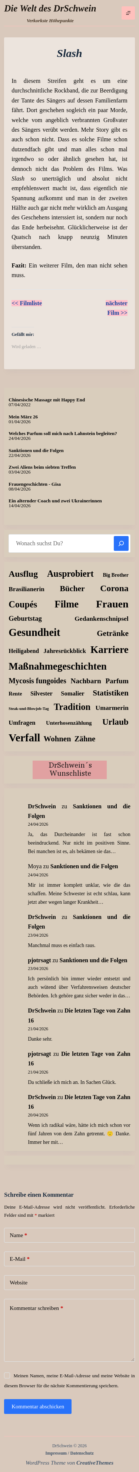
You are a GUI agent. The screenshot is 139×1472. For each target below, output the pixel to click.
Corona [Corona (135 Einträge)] (114, 588)
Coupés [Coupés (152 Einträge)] (23, 604)
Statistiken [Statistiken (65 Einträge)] (111, 692)
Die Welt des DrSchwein (50, 8)
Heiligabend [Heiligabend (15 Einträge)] (24, 651)
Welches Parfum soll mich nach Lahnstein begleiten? (63, 433)
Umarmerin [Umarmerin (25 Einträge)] (112, 707)
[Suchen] (121, 543)
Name (18, 1235)
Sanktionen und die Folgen (36, 450)
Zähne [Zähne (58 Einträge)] (85, 738)
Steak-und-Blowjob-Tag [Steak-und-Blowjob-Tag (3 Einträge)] (29, 709)
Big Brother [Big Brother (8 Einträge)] (115, 575)
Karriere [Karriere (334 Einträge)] (109, 649)
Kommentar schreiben (36, 1308)
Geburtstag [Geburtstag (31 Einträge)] (25, 618)
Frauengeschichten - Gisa (35, 484)
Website (18, 1283)
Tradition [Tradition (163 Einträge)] (72, 707)
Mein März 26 (23, 417)
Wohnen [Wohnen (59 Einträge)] (57, 738)
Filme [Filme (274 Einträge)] (66, 604)
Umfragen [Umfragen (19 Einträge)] (22, 722)
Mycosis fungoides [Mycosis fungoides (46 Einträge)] (37, 681)
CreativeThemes (94, 1463)
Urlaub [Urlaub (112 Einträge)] (115, 722)
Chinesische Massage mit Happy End (47, 399)
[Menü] (128, 13)
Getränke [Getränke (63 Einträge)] (113, 633)
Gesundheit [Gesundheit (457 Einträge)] (34, 632)
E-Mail (20, 1259)
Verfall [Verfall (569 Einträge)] (24, 738)
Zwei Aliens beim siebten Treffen (42, 467)
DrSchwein (42, 806)
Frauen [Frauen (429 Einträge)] (112, 604)
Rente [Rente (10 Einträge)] (15, 694)
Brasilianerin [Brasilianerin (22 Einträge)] (26, 589)
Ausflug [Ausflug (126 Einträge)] (23, 574)
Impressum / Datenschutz (69, 1453)
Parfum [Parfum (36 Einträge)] (116, 681)
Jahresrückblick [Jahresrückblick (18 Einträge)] (64, 650)
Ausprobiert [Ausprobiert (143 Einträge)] (70, 574)
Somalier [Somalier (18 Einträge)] (72, 693)
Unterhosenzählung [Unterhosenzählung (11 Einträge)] (69, 723)
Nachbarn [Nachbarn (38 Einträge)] (85, 681)
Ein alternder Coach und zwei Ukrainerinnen (55, 500)
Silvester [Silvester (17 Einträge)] (41, 693)
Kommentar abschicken (37, 1406)
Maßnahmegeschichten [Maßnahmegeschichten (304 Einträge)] (58, 666)
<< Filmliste (26, 303)
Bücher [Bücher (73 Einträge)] (72, 588)
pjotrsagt (39, 960)
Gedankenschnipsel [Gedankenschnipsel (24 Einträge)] (102, 618)
